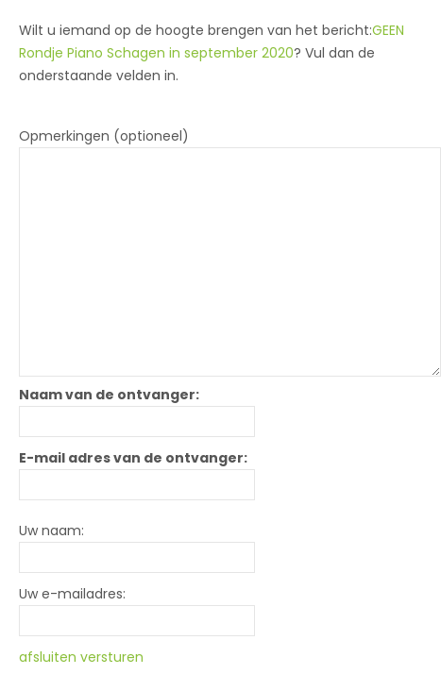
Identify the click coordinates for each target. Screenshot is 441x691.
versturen (112, 657)
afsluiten (47, 657)
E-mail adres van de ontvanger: (133, 457)
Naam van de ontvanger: (109, 394)
